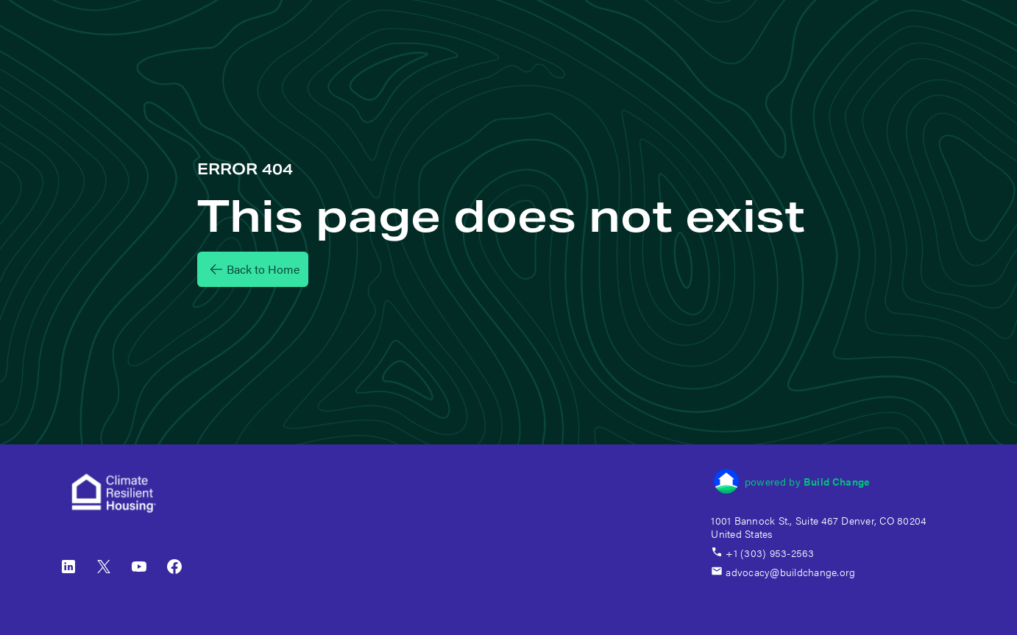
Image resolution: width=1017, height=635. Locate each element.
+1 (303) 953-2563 (762, 552)
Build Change (837, 481)
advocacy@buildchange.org (783, 571)
